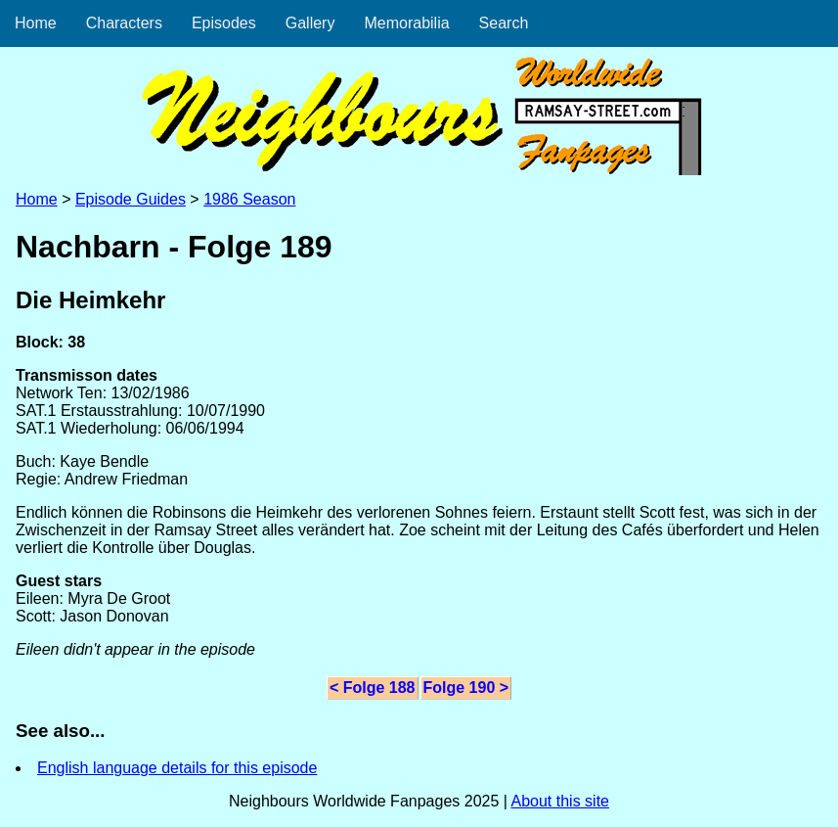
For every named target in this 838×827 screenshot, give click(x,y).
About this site (559, 801)
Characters (124, 23)
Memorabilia (406, 23)
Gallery (310, 23)
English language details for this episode (177, 767)
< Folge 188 (373, 687)
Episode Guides (130, 199)
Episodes (224, 23)
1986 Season (249, 199)
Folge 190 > (466, 687)
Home (36, 23)
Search (504, 23)
